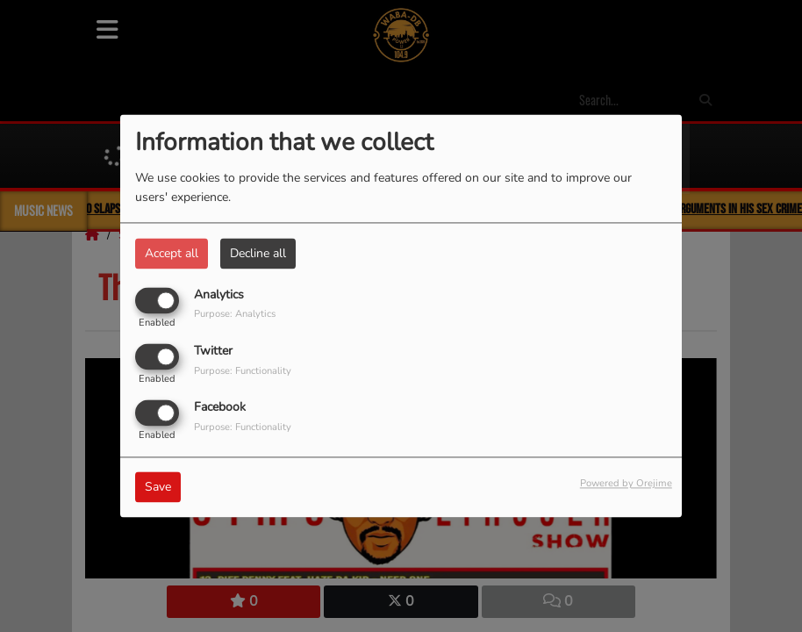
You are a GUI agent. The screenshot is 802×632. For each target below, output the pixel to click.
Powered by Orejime (626, 484)
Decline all (258, 253)
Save (158, 487)
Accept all (171, 253)
